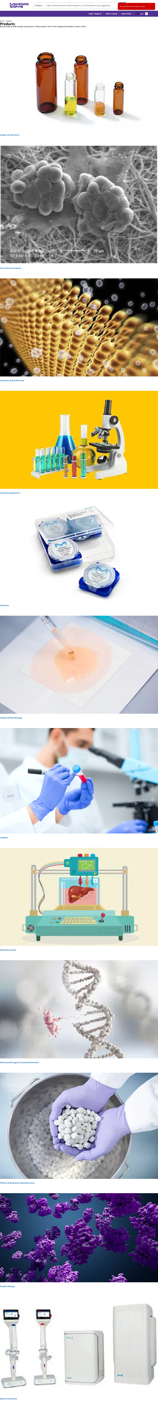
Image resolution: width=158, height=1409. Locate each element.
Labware (4, 837)
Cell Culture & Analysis (10, 268)
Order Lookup (111, 13)
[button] (94, 13)
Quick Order (126, 13)
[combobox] (80, 5)
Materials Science (8, 950)
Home (2, 21)
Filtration (4, 605)
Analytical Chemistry (9, 135)
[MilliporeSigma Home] (19, 5)
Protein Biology (7, 1286)
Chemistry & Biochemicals (12, 380)
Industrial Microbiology (11, 717)
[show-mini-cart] (142, 13)
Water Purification (8, 1398)
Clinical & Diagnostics (10, 493)
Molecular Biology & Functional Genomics (19, 1062)
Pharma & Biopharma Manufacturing (17, 1183)
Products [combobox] (38, 5)
